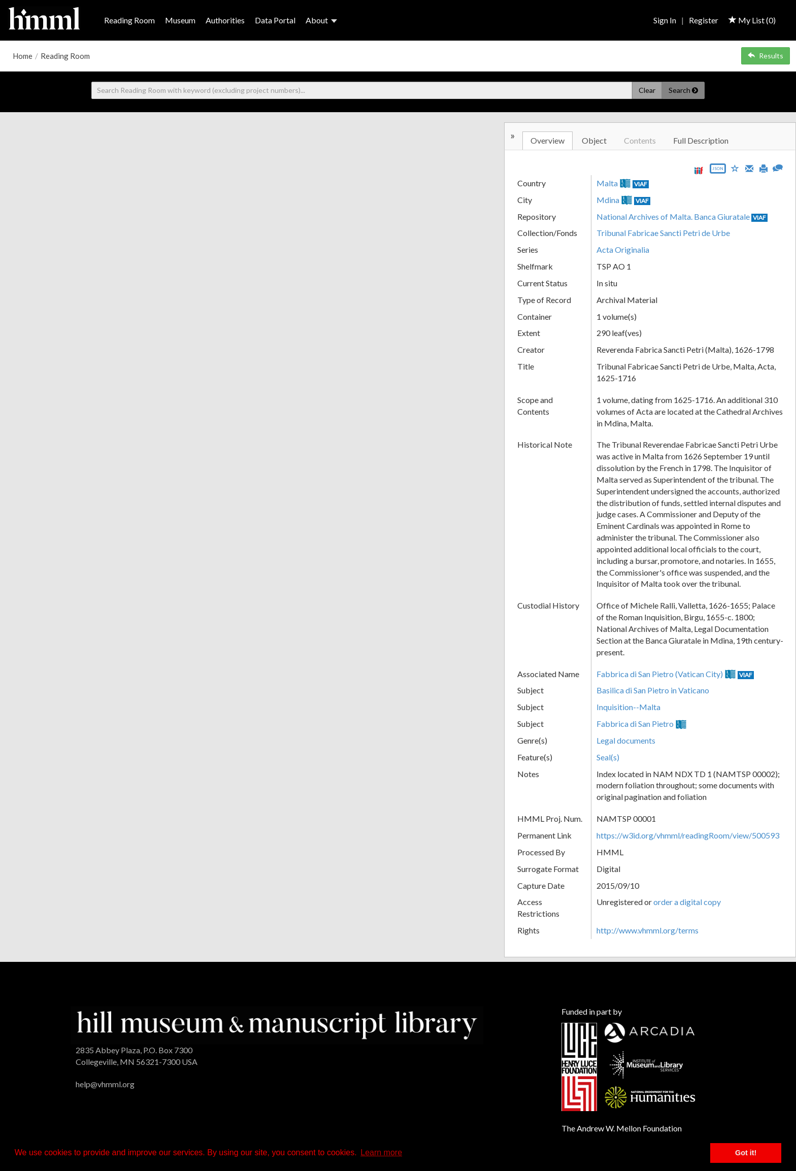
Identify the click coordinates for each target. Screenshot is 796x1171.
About (321, 20)
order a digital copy (687, 902)
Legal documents (625, 740)
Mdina (607, 200)
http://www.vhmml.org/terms (647, 930)
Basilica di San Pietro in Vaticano (652, 690)
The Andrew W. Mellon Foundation (621, 1128)
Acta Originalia (622, 249)
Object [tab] (594, 140)
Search (683, 90)
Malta (607, 183)
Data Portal (275, 20)
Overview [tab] (547, 140)
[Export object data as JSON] (718, 171)
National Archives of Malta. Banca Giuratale (673, 216)
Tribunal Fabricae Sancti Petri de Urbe (663, 233)
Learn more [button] (381, 1152)
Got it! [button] (745, 1153)
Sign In (664, 20)
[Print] (763, 167)
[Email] (749, 167)
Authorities (225, 20)
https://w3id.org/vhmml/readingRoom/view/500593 (687, 835)
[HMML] (277, 1024)
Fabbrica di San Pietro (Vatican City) (659, 674)
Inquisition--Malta (628, 707)
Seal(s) (607, 757)
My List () (752, 20)
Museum (180, 20)
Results (765, 55)
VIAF (640, 184)
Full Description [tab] (700, 140)
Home (22, 55)
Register (703, 20)
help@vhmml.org (105, 1084)
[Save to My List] (735, 167)
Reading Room (129, 20)
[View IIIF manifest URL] (698, 170)
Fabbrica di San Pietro (635, 723)
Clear (647, 90)
